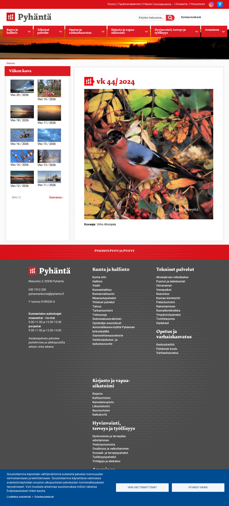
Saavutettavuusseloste (107, 335)
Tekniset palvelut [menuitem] (48, 32)
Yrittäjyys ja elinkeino (106, 461)
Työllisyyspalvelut (104, 457)
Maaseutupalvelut (104, 298)
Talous (96, 306)
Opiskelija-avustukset (106, 323)
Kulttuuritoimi (101, 398)
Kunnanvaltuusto (103, 294)
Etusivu (111, 4)
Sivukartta (181, 4)
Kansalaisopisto (103, 402)
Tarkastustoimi (102, 310)
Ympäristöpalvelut (168, 314)
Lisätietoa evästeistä (19, 496)
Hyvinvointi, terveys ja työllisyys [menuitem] (174, 32)
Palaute (147, 4)
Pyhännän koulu (166, 349)
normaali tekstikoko (213, 16)
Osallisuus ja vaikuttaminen (110, 448)
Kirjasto (97, 393)
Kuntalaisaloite (164, 4)
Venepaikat (163, 289)
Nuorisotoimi (101, 410)
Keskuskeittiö (165, 344)
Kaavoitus (162, 294)
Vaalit (96, 285)
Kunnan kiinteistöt (168, 298)
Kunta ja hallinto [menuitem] (17, 32)
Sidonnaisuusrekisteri (107, 319)
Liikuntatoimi (101, 406)
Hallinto (97, 281)
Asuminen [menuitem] (213, 32)
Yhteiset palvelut (103, 302)
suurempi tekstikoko (207, 16)
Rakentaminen (165, 306)
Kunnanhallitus (102, 289)
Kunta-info (99, 277)
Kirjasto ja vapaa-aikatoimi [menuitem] (127, 32)
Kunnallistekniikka (168, 310)
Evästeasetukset (44, 496)
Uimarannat (164, 285)
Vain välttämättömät (142, 487)
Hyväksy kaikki (198, 487)
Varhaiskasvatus (167, 353)
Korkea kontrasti (191, 17)
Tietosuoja (99, 314)
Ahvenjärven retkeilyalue (172, 277)
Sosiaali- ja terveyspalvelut (110, 453)
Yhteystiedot (197, 4)
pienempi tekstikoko (219, 16)
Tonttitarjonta (165, 319)
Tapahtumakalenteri (129, 4)
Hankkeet (162, 323)
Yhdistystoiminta (103, 444)
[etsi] (154, 18)
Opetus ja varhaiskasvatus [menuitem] (84, 32)
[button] (148, 154)
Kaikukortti (99, 414)
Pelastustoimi (165, 302)
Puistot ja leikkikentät (170, 281)
